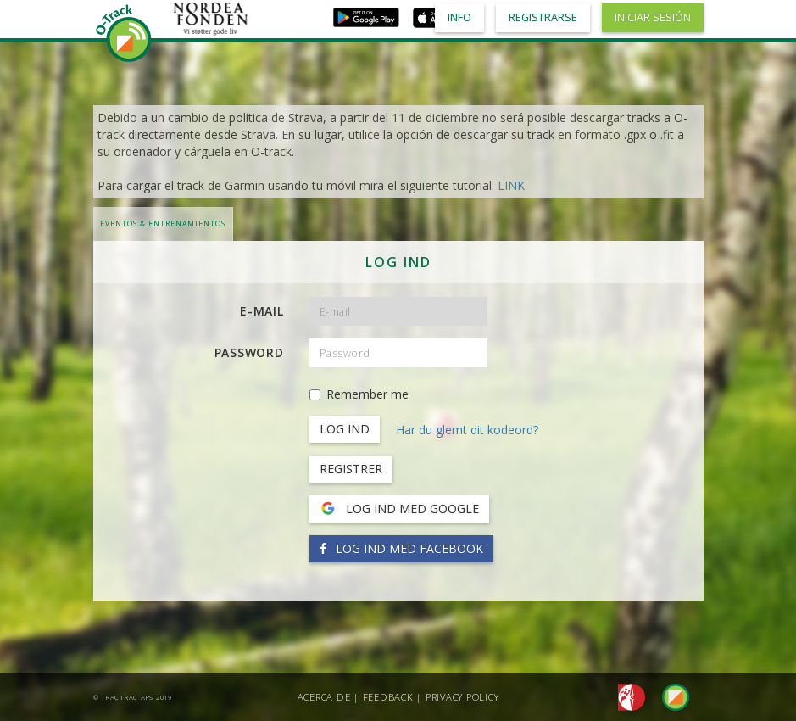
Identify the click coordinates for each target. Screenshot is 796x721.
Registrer (351, 469)
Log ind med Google (399, 508)
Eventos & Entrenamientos (162, 223)
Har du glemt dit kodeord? (467, 430)
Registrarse (543, 17)
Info (459, 17)
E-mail (262, 311)
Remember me (359, 394)
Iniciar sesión (653, 17)
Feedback (388, 696)
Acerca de (324, 696)
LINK (511, 185)
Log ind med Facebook (401, 548)
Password (249, 352)
